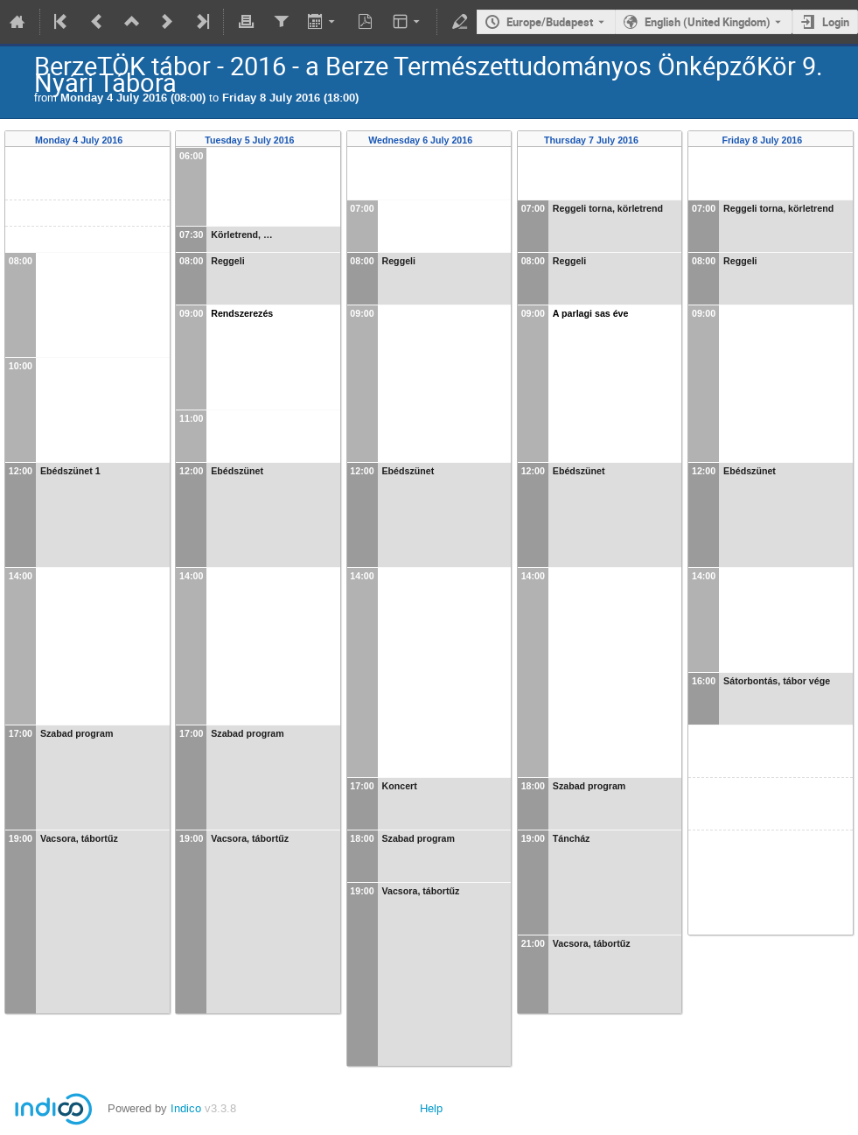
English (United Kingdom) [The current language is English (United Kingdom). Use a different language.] (708, 22)
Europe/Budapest (549, 22)
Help (431, 1108)
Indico (186, 1108)
